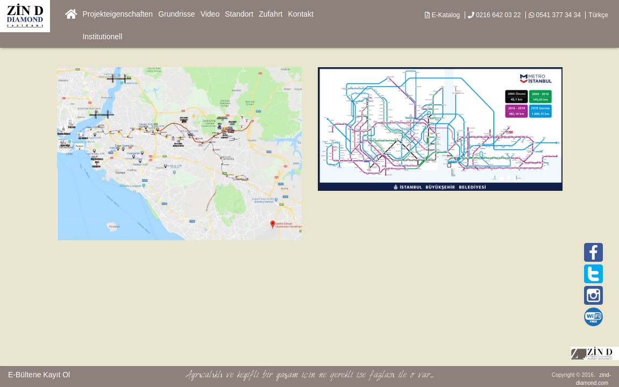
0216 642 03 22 (494, 15)
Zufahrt (270, 14)
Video (210, 14)
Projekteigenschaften (117, 14)
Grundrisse (176, 14)
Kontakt (301, 14)
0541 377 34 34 (555, 15)
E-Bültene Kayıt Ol (39, 374)
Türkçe (598, 15)
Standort (239, 14)
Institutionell (102, 36)
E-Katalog (442, 15)
